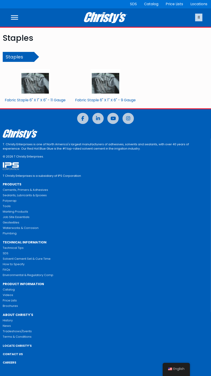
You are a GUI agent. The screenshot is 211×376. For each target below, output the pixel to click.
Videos (8, 295)
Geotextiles (11, 222)
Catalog (151, 4)
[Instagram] (128, 118)
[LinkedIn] (98, 118)
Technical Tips (13, 248)
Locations (198, 4)
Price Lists (174, 4)
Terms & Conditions (17, 337)
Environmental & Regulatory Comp (28, 275)
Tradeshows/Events (17, 331)
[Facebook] (82, 118)
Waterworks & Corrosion (21, 228)
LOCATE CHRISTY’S (17, 346)
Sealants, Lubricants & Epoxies (25, 195)
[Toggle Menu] (14, 17)
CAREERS (9, 362)
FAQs (6, 270)
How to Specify (14, 264)
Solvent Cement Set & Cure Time (27, 259)
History (8, 320)
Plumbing (10, 233)
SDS (133, 4)
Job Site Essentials (16, 217)
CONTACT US (13, 354)
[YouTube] (113, 118)
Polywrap (10, 201)
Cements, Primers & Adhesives (25, 190)
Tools (7, 206)
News (7, 326)
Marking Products (15, 211)
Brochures (10, 306)
